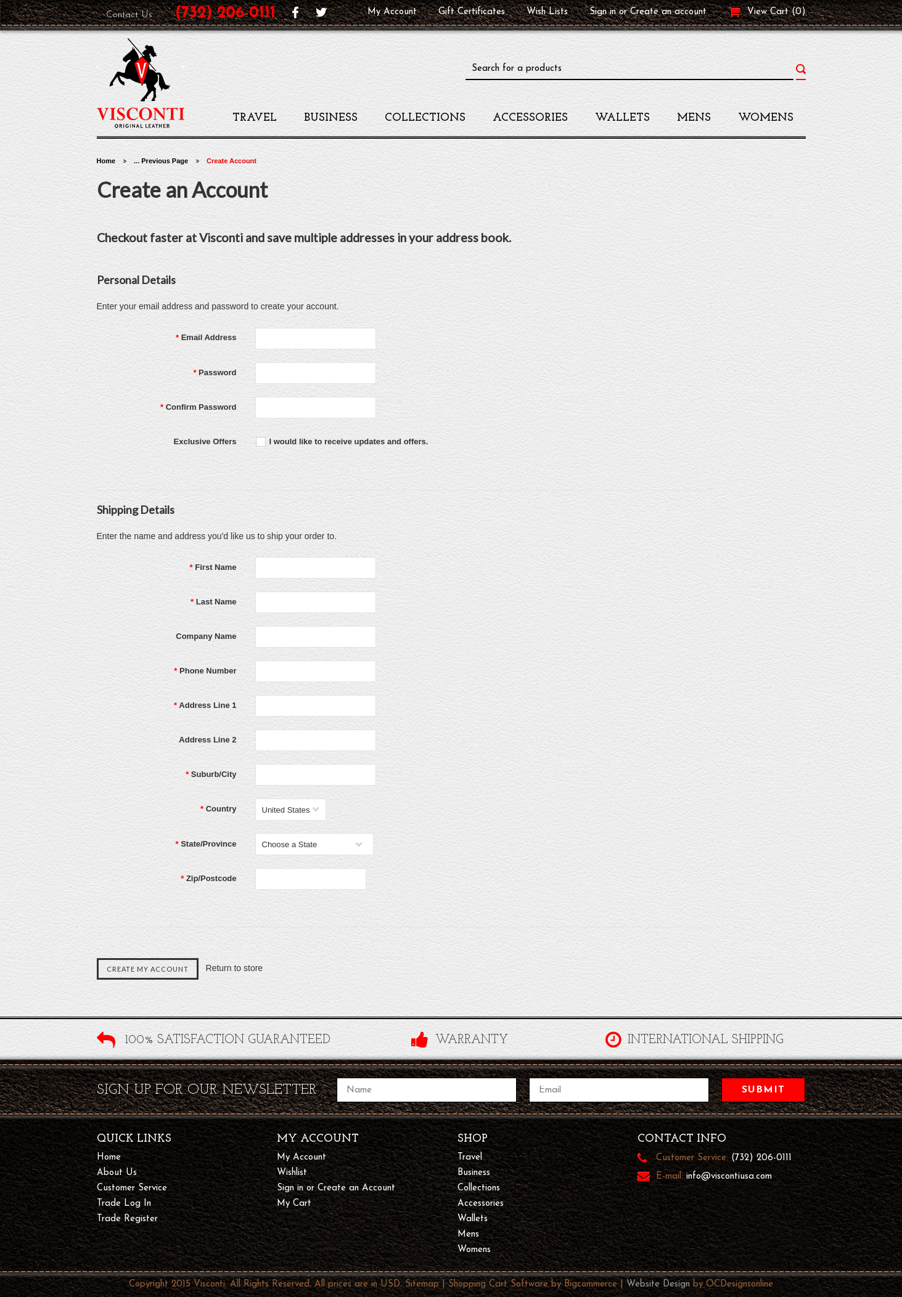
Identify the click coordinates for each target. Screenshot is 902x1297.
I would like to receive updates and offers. (348, 441)
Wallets (622, 118)
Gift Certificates (471, 12)
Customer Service (132, 1188)
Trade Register (127, 1219)
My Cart (294, 1203)
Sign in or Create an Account (336, 1188)
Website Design (658, 1284)
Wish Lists (547, 12)
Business (331, 118)
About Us (117, 1172)
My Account (392, 12)
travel (254, 118)
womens (765, 118)
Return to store (234, 969)
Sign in (602, 12)
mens (694, 118)
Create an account (668, 12)
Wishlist (292, 1172)
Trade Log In (124, 1203)
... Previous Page (161, 161)
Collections (425, 118)
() (799, 12)
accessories (530, 118)
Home (106, 161)
